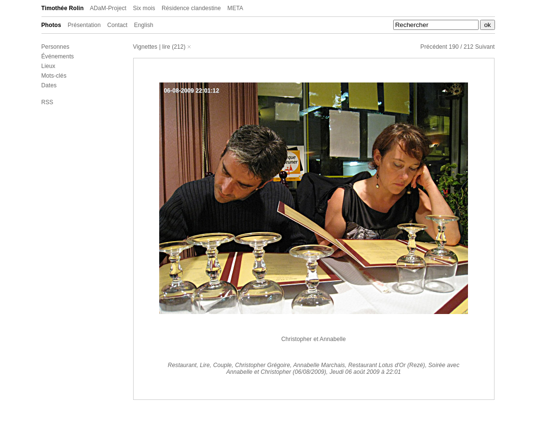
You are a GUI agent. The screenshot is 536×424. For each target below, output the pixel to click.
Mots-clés (54, 75)
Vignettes (145, 46)
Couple (222, 365)
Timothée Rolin (62, 8)
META (235, 8)
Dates (49, 85)
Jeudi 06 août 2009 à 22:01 (365, 372)
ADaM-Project (108, 8)
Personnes (55, 46)
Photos (51, 25)
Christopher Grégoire (262, 365)
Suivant (485, 46)
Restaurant (182, 365)
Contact (117, 25)
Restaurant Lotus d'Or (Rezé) (386, 365)
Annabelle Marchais (319, 365)
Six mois (144, 8)
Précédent (433, 46)
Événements (57, 56)
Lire (204, 365)
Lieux (48, 66)
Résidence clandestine (191, 8)
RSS (47, 102)
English (143, 25)
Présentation (84, 25)
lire (166, 46)
